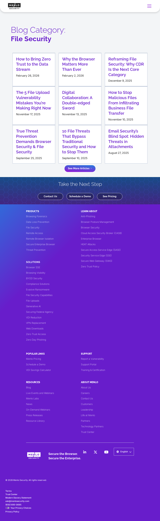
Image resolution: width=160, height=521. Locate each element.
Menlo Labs (32, 398)
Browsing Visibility (35, 272)
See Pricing (109, 196)
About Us (86, 387)
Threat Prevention (36, 249)
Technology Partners (92, 426)
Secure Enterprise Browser (40, 244)
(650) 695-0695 (13, 504)
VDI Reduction (33, 317)
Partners (85, 420)
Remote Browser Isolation (40, 238)
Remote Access (34, 233)
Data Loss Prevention (37, 221)
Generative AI (33, 306)
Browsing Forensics (36, 216)
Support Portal (88, 364)
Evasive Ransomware (37, 289)
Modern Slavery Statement (18, 497)
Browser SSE (33, 267)
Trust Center (87, 432)
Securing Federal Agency (39, 311)
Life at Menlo (88, 415)
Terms (8, 491)
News (29, 404)
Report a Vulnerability (92, 358)
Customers (87, 404)
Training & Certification (93, 370)
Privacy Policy (12, 511)
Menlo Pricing (33, 358)
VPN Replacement (36, 322)
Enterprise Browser (91, 238)
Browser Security (90, 227)
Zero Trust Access (36, 334)
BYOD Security (34, 278)
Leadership (87, 409)
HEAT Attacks (88, 244)
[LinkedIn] (84, 452)
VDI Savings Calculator (38, 370)
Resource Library (35, 420)
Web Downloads (35, 328)
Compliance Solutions (37, 283)
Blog (28, 387)
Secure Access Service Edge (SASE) (101, 249)
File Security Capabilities (39, 295)
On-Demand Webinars (38, 409)
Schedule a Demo (80, 196)
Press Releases (34, 415)
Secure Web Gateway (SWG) (96, 260)
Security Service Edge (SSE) (96, 255)
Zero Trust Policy (90, 266)
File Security (32, 227)
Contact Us (50, 196)
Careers (85, 393)
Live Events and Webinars (40, 393)
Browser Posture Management (97, 221)
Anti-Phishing (88, 216)
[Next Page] (80, 168)
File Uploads (32, 300)
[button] (148, 6)
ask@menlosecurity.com (17, 501)
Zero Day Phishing (36, 339)
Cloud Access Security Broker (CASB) (101, 233)
